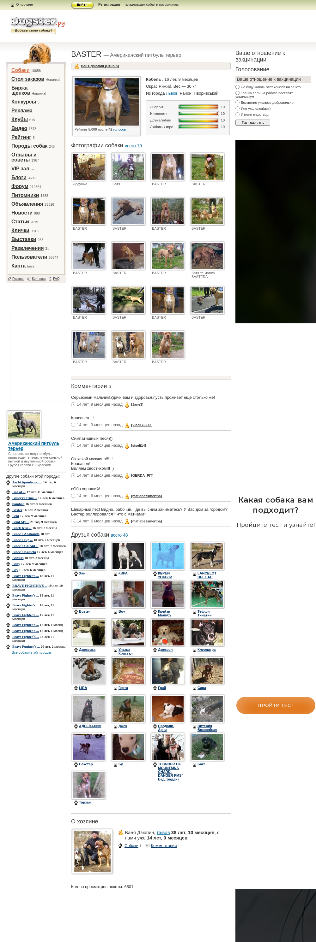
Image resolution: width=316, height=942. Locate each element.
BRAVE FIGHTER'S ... (29, 585)
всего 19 (133, 145)
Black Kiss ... (22, 528)
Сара (202, 688)
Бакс (202, 764)
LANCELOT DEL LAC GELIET (207, 577)
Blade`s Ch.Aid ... (25, 546)
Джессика (87, 649)
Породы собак (29, 146)
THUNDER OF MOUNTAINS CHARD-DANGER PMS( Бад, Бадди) (170, 771)
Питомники (25, 195)
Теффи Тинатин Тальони (205, 615)
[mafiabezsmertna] (146, 496)
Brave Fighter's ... (25, 576)
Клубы (19, 119)
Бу (120, 764)
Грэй (162, 688)
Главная (18, 278)
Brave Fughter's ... (26, 646)
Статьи (20, 221)
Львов (171, 93)
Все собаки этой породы (31, 652)
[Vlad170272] (141, 425)
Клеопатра (207, 649)
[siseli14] (138, 445)
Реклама (22, 110)
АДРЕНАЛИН (90, 726)
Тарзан (85, 802)
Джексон (165, 649)
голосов (119, 129)
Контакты (39, 278)
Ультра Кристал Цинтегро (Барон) (126, 655)
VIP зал (20, 168)
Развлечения (27, 248)
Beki (15, 516)
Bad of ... (19, 492)
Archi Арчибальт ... (27, 482)
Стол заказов (27, 79)
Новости (22, 212)
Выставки (23, 239)
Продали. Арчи (166, 728)
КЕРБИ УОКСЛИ (165, 575)
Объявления (27, 204)
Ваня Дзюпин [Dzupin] (100, 66)
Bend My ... (20, 522)
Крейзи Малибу (164, 613)
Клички (20, 230)
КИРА (123, 573)
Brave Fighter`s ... (25, 637)
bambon (18, 504)
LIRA (83, 688)
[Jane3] (137, 404)
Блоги (19, 177)
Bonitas (17, 558)
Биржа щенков (20, 90)
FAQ (56, 278)
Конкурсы (23, 101)
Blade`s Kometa (24, 552)
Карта (18, 265)
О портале (24, 4)
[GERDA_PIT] (142, 475)
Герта (123, 688)
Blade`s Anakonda (26, 534)
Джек (122, 726)
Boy (15, 570)
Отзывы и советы (24, 157)
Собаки (20, 70)
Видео (19, 128)
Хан (82, 573)
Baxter (17, 510)
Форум (19, 186)
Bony (16, 564)
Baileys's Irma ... (24, 498)
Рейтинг (21, 137)
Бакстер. (86, 764)
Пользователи (29, 257)
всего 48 (119, 535)
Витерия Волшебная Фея (207, 729)
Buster (84, 611)
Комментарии (164, 845)
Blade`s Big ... (22, 540)
